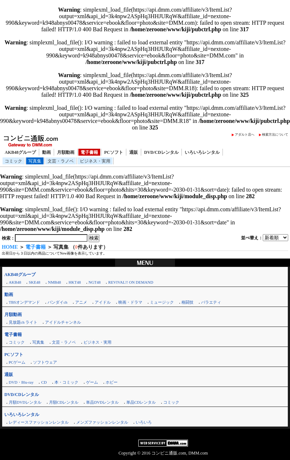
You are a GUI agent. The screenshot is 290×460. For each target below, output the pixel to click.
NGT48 (95, 282)
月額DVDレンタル (25, 402)
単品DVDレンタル (102, 402)
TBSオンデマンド (24, 302)
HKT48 (75, 282)
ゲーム (92, 382)
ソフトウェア (45, 362)
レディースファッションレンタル (39, 422)
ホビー (112, 382)
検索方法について (275, 134)
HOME (10, 247)
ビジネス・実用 (95, 161)
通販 (133, 152)
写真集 (34, 161)
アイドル (103, 302)
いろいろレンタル (202, 152)
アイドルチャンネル (63, 322)
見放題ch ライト (23, 322)
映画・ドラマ (130, 302)
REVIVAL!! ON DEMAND (130, 282)
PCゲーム (17, 362)
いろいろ (144, 422)
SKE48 (34, 282)
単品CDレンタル (141, 402)
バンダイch (57, 302)
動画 (46, 152)
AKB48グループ (20, 152)
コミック (13, 161)
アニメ (81, 302)
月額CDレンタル (63, 402)
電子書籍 (89, 152)
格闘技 (187, 302)
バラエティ (211, 302)
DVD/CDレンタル (161, 152)
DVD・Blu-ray (21, 382)
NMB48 (54, 282)
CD (43, 382)
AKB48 (15, 282)
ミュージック (162, 302)
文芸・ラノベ (61, 161)
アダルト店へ (244, 134)
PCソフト (113, 152)
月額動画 (65, 152)
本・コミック (66, 382)
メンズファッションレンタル (102, 422)
